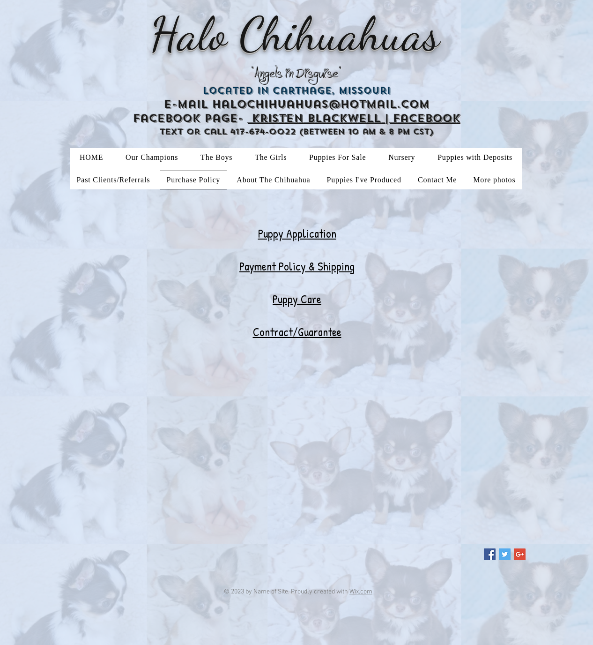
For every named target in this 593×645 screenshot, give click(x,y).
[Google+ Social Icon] (520, 554)
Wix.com (360, 592)
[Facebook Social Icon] (490, 554)
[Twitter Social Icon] (505, 554)
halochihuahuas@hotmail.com (321, 104)
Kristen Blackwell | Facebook (354, 118)
